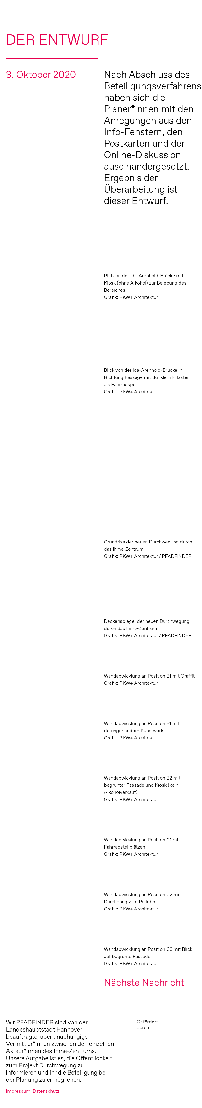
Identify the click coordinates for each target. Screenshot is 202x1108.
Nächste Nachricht (144, 982)
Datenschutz (46, 1091)
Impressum (18, 1091)
